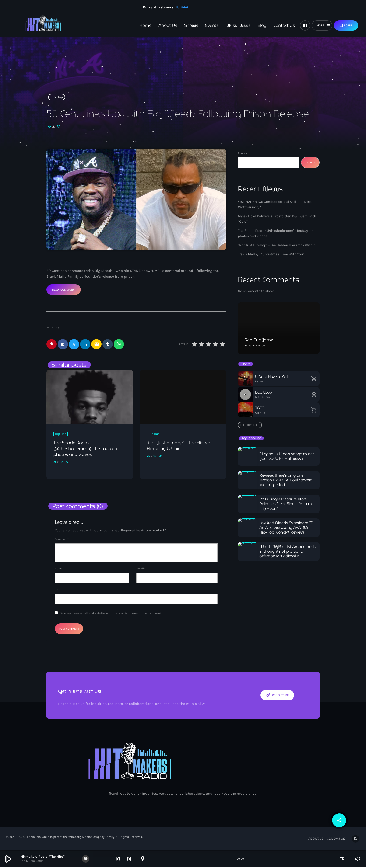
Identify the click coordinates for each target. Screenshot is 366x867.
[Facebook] (305, 25)
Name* (59, 568)
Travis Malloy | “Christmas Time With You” (271, 254)
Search (242, 153)
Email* (140, 568)
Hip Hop (56, 97)
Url (56, 590)
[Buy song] (314, 378)
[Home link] (35, 25)
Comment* (62, 539)
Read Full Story (63, 289)
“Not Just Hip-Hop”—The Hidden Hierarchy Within (277, 245)
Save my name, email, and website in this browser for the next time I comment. (111, 613)
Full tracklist (250, 425)
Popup (346, 25)
